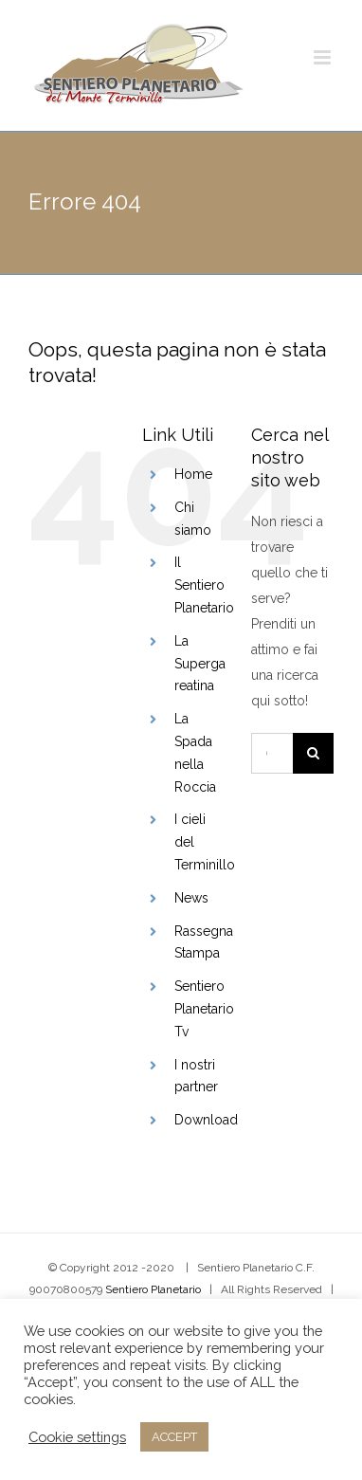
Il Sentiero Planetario (204, 585)
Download (206, 1119)
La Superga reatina (200, 663)
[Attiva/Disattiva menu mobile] (324, 57)
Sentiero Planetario (153, 1289)
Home (193, 474)
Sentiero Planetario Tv (204, 1008)
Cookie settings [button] (77, 1437)
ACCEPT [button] (174, 1437)
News (191, 897)
